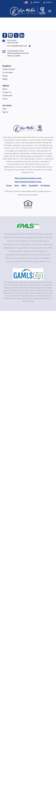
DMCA (23, 185)
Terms (16, 185)
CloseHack (34, 195)
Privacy (9, 185)
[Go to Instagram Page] (10, 35)
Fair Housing (45, 185)
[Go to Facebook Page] (4, 35)
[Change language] (26, 2)
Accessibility (33, 185)
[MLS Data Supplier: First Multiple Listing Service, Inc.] (28, 226)
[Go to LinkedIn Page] (21, 35)
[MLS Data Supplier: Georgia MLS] (28, 274)
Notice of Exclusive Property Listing (28, 178)
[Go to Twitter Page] (16, 35)
